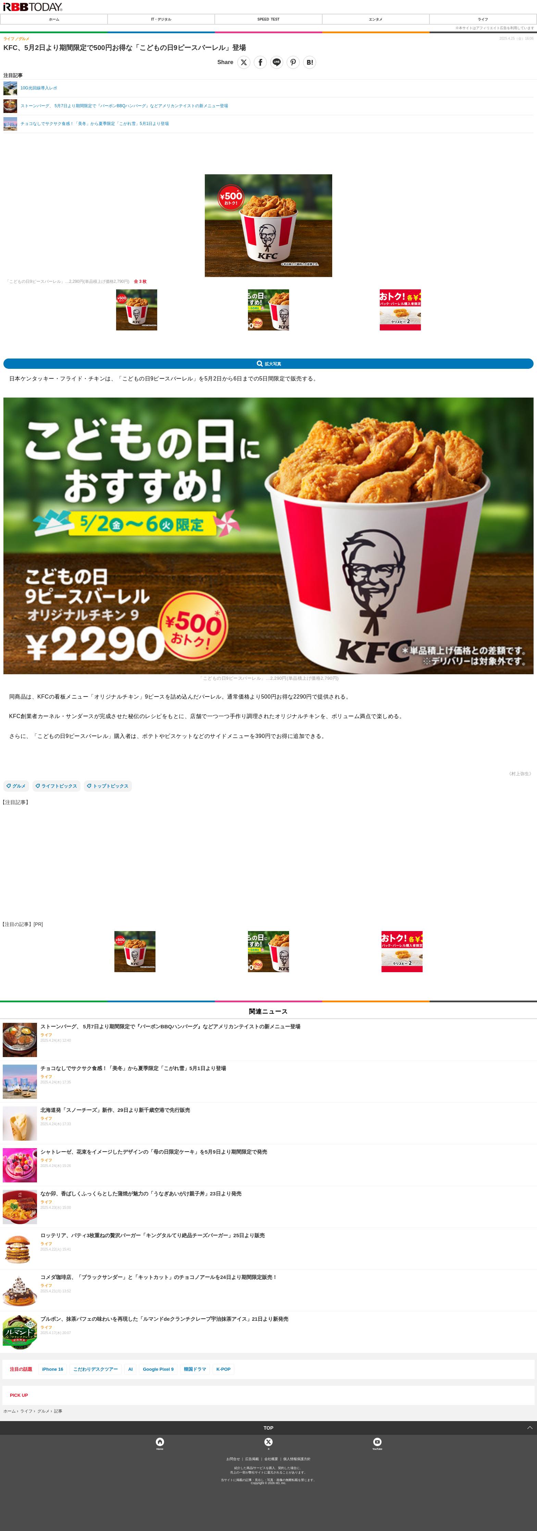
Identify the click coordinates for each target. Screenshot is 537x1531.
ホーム (54, 19)
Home (160, 1448)
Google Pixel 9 (158, 1369)
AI (130, 1369)
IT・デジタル (161, 19)
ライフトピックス (59, 786)
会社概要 (271, 1459)
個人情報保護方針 (297, 1459)
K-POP (223, 1369)
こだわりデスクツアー (95, 1369)
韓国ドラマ (195, 1369)
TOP (269, 1428)
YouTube (377, 1448)
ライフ (483, 19)
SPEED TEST (268, 19)
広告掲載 (252, 1459)
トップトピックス (110, 786)
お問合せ (233, 1459)
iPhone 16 (52, 1369)
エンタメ (376, 19)
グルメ (19, 786)
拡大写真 (273, 364)
